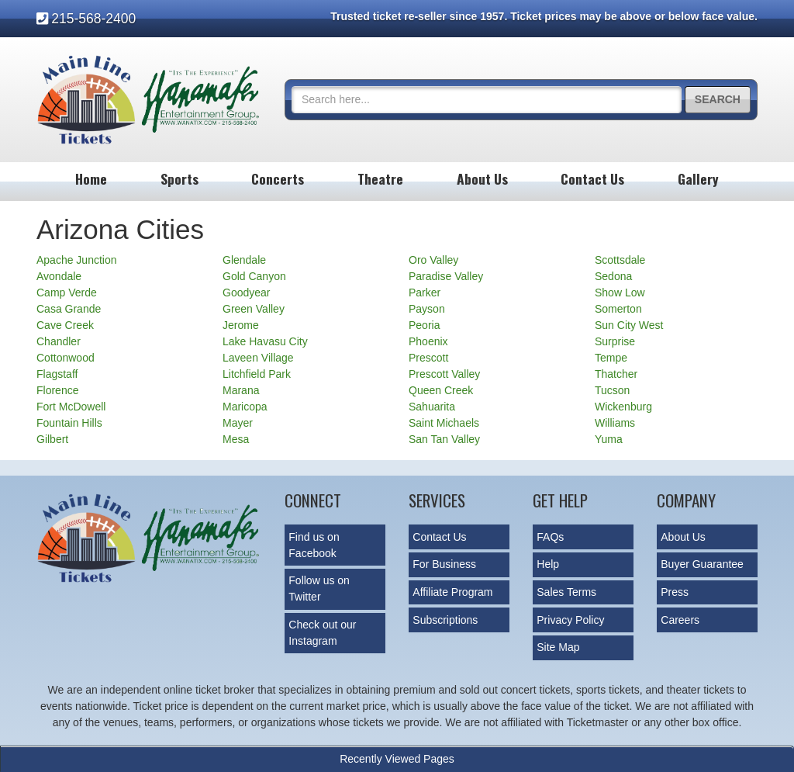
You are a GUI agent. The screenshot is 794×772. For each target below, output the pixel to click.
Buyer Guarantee (702, 564)
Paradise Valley (446, 276)
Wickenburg (623, 406)
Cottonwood (65, 357)
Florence (57, 390)
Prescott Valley (444, 374)
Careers (680, 620)
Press (675, 592)
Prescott (428, 357)
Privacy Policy (570, 620)
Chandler (58, 341)
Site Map (558, 647)
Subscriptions (445, 620)
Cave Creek (65, 325)
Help (548, 564)
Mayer (238, 423)
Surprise (615, 341)
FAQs (550, 537)
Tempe (611, 357)
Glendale (244, 260)
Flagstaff (57, 374)
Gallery (698, 178)
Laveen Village (258, 357)
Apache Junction (76, 260)
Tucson (612, 390)
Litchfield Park (257, 374)
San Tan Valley (444, 439)
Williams (615, 423)
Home (91, 178)
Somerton (618, 309)
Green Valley (254, 309)
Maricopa (245, 406)
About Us (482, 178)
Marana (241, 390)
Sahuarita (432, 406)
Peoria (424, 325)
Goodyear (246, 292)
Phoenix (428, 341)
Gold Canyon (254, 276)
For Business (444, 564)
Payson (427, 309)
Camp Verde (66, 292)
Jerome (241, 325)
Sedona (613, 276)
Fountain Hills (69, 423)
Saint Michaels (444, 423)
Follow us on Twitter (319, 588)
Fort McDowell (70, 406)
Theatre (380, 178)
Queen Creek (441, 390)
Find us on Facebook (313, 545)
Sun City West (629, 325)
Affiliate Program (452, 592)
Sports (179, 178)
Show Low (620, 292)
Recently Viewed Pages (397, 759)
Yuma (609, 439)
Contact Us (592, 178)
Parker (424, 292)
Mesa (236, 439)
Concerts (277, 178)
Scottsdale (620, 260)
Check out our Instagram (322, 632)
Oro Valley (433, 260)
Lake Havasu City (265, 341)
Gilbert (52, 439)
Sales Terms (566, 592)
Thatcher (616, 374)
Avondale (58, 276)
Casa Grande (68, 309)
